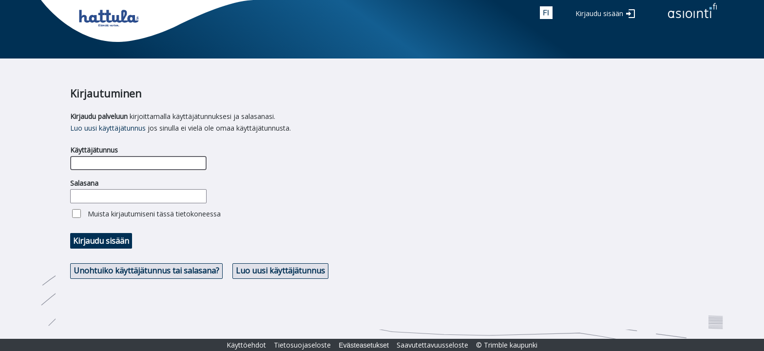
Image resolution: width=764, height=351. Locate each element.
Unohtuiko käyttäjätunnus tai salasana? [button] (146, 270)
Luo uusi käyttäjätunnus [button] (280, 270)
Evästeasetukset (364, 345)
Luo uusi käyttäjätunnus (108, 128)
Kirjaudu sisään (599, 13)
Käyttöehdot (246, 345)
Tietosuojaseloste (302, 345)
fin (546, 13)
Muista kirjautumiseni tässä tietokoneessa (154, 213)
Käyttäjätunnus (94, 150)
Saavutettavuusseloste (432, 345)
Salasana (84, 183)
